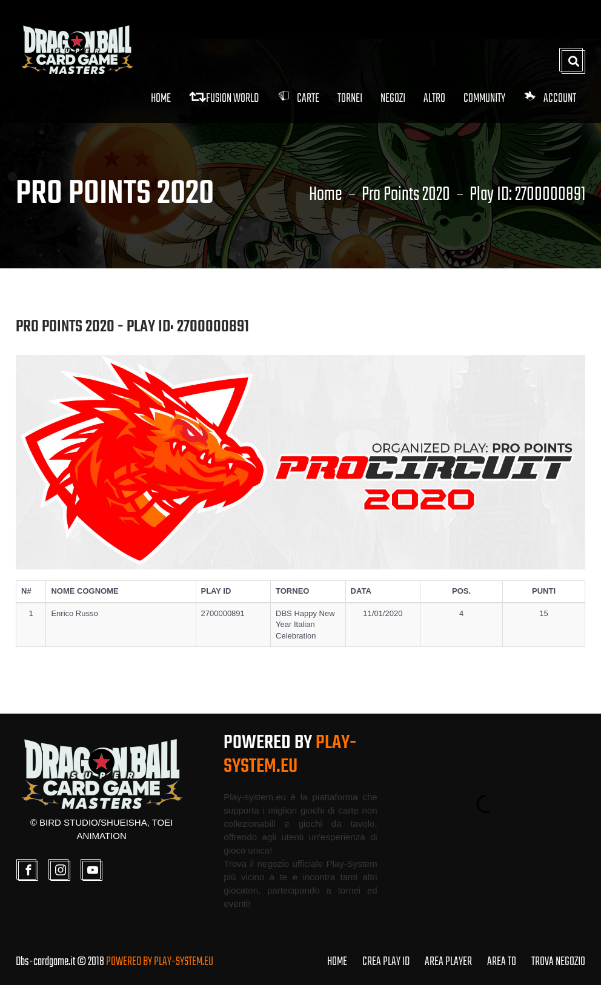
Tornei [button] (349, 98)
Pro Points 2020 (406, 195)
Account (549, 98)
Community (484, 98)
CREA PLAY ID (386, 962)
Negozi (392, 98)
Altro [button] (434, 98)
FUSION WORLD (224, 98)
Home (161, 98)
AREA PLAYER (448, 962)
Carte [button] (298, 98)
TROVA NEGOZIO (558, 962)
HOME (337, 962)
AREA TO (501, 962)
